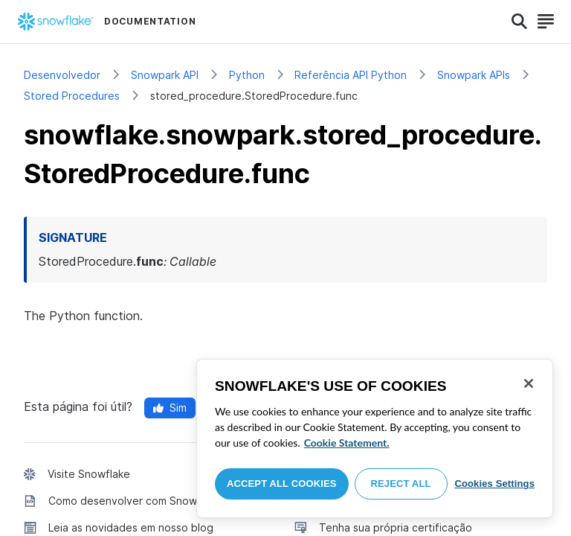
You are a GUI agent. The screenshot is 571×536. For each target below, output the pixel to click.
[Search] (519, 21)
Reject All (401, 483)
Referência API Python (350, 74)
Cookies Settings (494, 483)
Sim (170, 407)
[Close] (528, 383)
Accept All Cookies (282, 483)
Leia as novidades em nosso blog (130, 527)
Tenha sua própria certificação (395, 527)
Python (247, 74)
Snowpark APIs (473, 74)
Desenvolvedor (62, 74)
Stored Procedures (72, 95)
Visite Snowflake (89, 474)
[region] (374, 438)
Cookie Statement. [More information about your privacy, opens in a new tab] (347, 442)
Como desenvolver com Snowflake (135, 500)
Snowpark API (165, 74)
